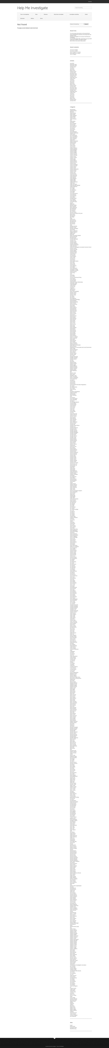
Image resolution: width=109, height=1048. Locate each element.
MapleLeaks (72, 679)
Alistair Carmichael (74, 141)
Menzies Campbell (74, 727)
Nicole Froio (72, 777)
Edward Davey (73, 362)
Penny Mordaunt (73, 819)
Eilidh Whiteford (73, 370)
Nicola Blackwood (73, 776)
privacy (71, 843)
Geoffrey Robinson (74, 427)
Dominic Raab (73, 354)
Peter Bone (72, 824)
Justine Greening (73, 622)
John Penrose (73, 588)
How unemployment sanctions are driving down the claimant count (80, 35)
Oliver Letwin (72, 790)
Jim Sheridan (73, 567)
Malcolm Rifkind (73, 676)
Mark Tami (72, 712)
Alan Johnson (73, 127)
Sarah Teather (73, 898)
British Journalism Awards (75, 235)
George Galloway (73, 431)
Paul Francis (72, 810)
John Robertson (73, 593)
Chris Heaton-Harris (74, 261)
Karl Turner (72, 628)
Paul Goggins (73, 811)
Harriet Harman (73, 479)
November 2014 (73, 65)
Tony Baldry (72, 984)
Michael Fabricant (73, 731)
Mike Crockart (73, 738)
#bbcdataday (72, 109)
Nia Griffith (72, 759)
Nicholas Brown (73, 762)
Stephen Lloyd (73, 938)
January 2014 (73, 72)
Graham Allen (73, 455)
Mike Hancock (73, 742)
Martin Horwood (73, 715)
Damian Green (73, 293)
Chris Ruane (72, 264)
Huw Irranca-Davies (74, 498)
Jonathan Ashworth (74, 604)
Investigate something (74, 14)
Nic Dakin (72, 761)
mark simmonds (73, 709)
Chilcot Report (73, 256)
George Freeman (73, 430)
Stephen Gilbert (73, 934)
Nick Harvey (72, 769)
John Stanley (72, 595)
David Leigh (72, 326)
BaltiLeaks (72, 204)
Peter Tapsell (72, 829)
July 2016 (72, 63)
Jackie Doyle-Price (74, 529)
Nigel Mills (72, 782)
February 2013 (73, 85)
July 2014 (72, 68)
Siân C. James (73, 913)
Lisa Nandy (72, 660)
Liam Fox (72, 655)
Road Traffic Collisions (74, 861)
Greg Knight (72, 469)
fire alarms (72, 401)
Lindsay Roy (72, 659)
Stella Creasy (73, 928)
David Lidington (73, 327)
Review (71, 849)
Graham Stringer (73, 460)
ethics (71, 390)
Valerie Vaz (72, 994)
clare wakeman (73, 53)
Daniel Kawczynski (74, 301)
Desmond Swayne (74, 349)
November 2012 (73, 89)
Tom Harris (72, 982)
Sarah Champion (73, 896)
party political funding (74, 797)
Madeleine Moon (73, 673)
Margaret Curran (73, 684)
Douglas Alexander (74, 356)
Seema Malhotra (73, 904)
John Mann (72, 586)
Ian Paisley (72, 514)
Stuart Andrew (73, 959)
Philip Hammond (73, 835)
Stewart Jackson (73, 958)
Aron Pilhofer (72, 199)
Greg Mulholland (73, 470)
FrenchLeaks (72, 411)
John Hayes (72, 580)
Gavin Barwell (73, 418)
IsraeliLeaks (72, 523)
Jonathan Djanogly (74, 606)
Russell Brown (73, 889)
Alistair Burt (72, 139)
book (71, 225)
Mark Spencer (73, 711)
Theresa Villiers (73, 968)
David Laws (72, 325)
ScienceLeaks (73, 900)
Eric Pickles (72, 388)
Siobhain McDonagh (74, 923)
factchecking (72, 394)
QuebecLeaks (73, 845)
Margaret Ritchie (73, 686)
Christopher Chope (74, 269)
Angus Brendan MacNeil (75, 185)
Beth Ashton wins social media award (77, 40)
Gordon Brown (73, 451)
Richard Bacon (73, 850)
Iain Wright (72, 504)
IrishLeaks (72, 522)
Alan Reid (72, 130)
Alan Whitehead (73, 131)
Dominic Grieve (73, 353)
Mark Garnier (73, 695)
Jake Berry (72, 532)
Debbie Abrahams (73, 343)
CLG (71, 273)
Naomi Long (72, 755)
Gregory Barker (73, 473)
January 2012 (73, 100)
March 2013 (72, 84)
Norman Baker (73, 783)
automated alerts (73, 201)
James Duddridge (73, 537)
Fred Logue (72, 410)
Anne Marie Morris (74, 193)
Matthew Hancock (73, 721)
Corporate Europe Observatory (76, 282)
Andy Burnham (73, 173)
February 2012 (73, 99)
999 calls (72, 111)
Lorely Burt (72, 665)
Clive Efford (72, 276)
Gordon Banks (73, 448)
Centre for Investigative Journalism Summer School (80, 247)
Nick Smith (72, 773)
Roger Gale (72, 875)
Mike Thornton (73, 744)
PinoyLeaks (72, 839)
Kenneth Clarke (73, 636)
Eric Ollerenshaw (73, 387)
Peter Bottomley (73, 825)
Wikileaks (72, 1003)
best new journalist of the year (76, 213)
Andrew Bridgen (73, 150)
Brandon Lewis (73, 227)
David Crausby (73, 313)
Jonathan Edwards (74, 607)
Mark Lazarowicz (73, 702)
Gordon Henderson (74, 452)
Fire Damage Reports (74, 402)
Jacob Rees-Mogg (74, 531)
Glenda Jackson (73, 444)
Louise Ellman (73, 667)
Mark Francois (73, 694)
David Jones (72, 322)
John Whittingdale (73, 599)
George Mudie (73, 434)
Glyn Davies (72, 447)
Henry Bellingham (73, 491)
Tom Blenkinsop (73, 977)
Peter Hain (72, 826)
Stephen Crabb (73, 931)
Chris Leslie (72, 263)
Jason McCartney (73, 545)
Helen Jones (72, 489)
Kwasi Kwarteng (73, 645)
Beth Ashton (72, 214)
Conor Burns (72, 278)
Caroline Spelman (73, 243)
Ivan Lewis (72, 524)
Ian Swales (72, 515)
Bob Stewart (72, 223)
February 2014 (73, 71)
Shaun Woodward (73, 909)
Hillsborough (72, 495)
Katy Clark (72, 631)
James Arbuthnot (73, 533)
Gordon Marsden (73, 453)
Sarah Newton (73, 897)
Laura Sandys (73, 648)
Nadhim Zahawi (73, 751)
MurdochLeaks (73, 750)
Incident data (72, 516)
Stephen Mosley (73, 941)
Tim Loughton (73, 973)
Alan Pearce (72, 129)
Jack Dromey (73, 525)
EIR (71, 371)
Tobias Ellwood (73, 975)
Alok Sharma (72, 143)
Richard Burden (73, 853)
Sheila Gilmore (73, 910)
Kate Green (72, 629)
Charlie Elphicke (73, 251)
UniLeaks (72, 993)
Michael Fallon (73, 733)
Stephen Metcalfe (73, 940)
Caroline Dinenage (74, 239)
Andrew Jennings (73, 155)
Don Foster (72, 355)
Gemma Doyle (73, 423)
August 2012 (72, 92)
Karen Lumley (73, 625)
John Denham (73, 578)
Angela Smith (73, 180)
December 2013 (73, 73)
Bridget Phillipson (73, 232)
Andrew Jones (73, 156)
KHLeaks (72, 643)
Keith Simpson (73, 632)
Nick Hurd (72, 771)
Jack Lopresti (73, 526)
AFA (71, 120)
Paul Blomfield (73, 805)
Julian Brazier (73, 613)
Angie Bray (72, 183)
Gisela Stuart (72, 442)
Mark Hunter (72, 700)
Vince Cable (72, 997)
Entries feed (72, 1026)
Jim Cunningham (73, 558)
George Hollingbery (74, 432)
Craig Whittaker (73, 284)
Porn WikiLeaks (73, 841)
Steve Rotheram (73, 954)
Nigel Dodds (72, 779)
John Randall (73, 590)
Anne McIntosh (73, 195)
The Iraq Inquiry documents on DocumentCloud (80, 33)
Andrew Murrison (73, 162)
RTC (71, 884)
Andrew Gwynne (73, 153)
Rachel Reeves (73, 846)
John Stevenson (73, 596)
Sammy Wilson (73, 893)
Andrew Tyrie (73, 172)
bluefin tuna (72, 219)
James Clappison (73, 536)
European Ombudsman (75, 391)
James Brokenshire (74, 535)
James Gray (72, 538)
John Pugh (72, 589)
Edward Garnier (73, 363)
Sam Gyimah (72, 892)
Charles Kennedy (73, 249)
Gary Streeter (73, 417)
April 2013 (72, 83)
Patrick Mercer (73, 803)
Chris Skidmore (73, 265)
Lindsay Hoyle (73, 658)
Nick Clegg (72, 765)
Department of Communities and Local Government (80, 347)
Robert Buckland (73, 863)
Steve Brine (72, 951)
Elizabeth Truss (73, 375)
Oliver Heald (72, 789)
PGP (71, 831)
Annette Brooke (73, 198)
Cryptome (72, 287)
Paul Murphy (72, 814)
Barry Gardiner (73, 206)
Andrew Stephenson (74, 169)
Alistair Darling (73, 142)
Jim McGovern (73, 564)
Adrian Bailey (73, 116)
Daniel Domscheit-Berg (75, 299)
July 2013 (72, 79)
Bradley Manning (73, 226)
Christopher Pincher (74, 270)
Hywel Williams (73, 501)
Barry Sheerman (73, 207)
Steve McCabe (73, 952)
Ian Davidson (73, 507)
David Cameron (73, 311)
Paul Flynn (72, 808)
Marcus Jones (73, 681)
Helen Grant (72, 488)
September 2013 (73, 77)
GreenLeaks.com (73, 463)
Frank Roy (72, 409)
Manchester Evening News (75, 678)
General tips (72, 424)
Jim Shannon (73, 566)
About (41, 18)
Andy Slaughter (73, 178)
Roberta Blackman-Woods (75, 873)
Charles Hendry (73, 248)
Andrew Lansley (73, 157)
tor (70, 987)
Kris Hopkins (72, 644)
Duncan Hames (73, 359)
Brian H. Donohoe (73, 230)
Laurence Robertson (74, 649)
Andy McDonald (73, 176)
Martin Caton (72, 714)
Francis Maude (73, 404)
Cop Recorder (73, 280)
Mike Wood (72, 748)
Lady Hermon (73, 646)
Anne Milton (72, 197)
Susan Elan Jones (74, 960)
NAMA (71, 754)
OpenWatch (72, 792)
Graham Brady (73, 456)
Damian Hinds (73, 294)
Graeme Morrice (73, 454)
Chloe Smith (72, 257)
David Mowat (72, 329)
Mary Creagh (72, 718)
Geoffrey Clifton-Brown (74, 425)
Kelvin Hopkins (73, 635)
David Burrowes (73, 310)
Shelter (71, 911)
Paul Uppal (72, 815)
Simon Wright (73, 921)
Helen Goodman (73, 487)
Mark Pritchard (73, 707)
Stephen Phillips (73, 944)
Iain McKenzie (73, 502)
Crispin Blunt (72, 285)
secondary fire (73, 903)
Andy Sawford (73, 177)
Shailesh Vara (73, 906)
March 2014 (72, 70)
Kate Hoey (72, 630)
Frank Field (72, 408)
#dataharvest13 (73, 110)
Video (36, 14)
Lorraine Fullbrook (74, 666)
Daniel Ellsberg (73, 300)
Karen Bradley (73, 623)
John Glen (72, 579)
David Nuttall (72, 332)
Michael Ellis (72, 730)
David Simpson (73, 335)
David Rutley (72, 334)
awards (71, 202)
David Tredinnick (73, 338)
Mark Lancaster (73, 701)
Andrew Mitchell (73, 160)
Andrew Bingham (73, 149)
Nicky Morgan (73, 775)
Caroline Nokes (73, 242)
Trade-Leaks (72, 989)
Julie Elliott (72, 618)
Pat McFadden (73, 800)
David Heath (72, 320)
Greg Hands (72, 468)
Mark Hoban (72, 699)
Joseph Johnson (73, 611)
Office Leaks (72, 785)
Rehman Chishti (73, 848)
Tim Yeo (71, 974)
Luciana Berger (73, 669)
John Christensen (73, 575)
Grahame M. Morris (74, 462)
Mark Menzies (73, 704)
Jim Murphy (72, 565)
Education (22, 18)
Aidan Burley (72, 121)
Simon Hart (72, 917)
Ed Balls (71, 360)
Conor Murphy (73, 279)
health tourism (73, 483)
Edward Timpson (73, 368)
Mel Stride (72, 726)
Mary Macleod (73, 720)
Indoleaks (72, 518)
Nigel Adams (72, 778)
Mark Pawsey (73, 705)
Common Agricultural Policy (75, 277)
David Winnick (73, 340)
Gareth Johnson (73, 415)
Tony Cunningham (74, 986)
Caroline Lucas (73, 241)
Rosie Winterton (73, 882)
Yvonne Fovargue (73, 1015)
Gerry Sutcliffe (73, 441)
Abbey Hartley (73, 113)
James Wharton (73, 542)
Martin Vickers (73, 716)
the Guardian (72, 966)
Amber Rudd (72, 145)
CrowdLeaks (72, 286)
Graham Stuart (73, 461)
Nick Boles (72, 764)
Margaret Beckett (73, 683)
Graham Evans (73, 458)
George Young (73, 437)
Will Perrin (72, 1005)
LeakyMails (72, 651)
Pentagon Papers (73, 820)
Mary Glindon (73, 719)
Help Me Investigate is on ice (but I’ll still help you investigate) (80, 37)
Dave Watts (72, 305)
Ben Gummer (73, 209)
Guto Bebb (72, 475)
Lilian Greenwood (73, 656)
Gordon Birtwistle (73, 449)
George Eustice (73, 428)
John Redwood (73, 592)
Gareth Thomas (73, 416)
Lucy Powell (72, 670)
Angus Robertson (73, 186)
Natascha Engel (73, 756)
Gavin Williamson (73, 421)
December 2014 (73, 64)
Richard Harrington (74, 857)
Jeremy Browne (73, 550)
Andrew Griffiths (73, 152)
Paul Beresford (73, 804)
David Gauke (72, 317)
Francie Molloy (73, 403)
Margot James (73, 687)
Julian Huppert (73, 614)
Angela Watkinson (74, 181)
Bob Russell (72, 222)
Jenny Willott (72, 549)
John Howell (72, 583)
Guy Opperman (73, 476)
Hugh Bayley (72, 496)
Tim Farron (72, 972)
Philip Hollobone (73, 836)
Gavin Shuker (73, 420)
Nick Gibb (72, 768)
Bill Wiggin (72, 216)
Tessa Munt (72, 963)
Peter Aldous (72, 822)
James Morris (73, 539)
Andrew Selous (73, 166)
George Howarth (73, 433)
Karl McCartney (73, 627)
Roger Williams (73, 877)
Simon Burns (72, 914)
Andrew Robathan (74, 164)
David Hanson (73, 319)
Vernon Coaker (73, 995)
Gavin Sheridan (73, 419)
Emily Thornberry (73, 376)
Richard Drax (73, 854)
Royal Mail (72, 883)
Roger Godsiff (73, 876)
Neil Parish (72, 758)
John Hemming (73, 582)
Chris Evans (72, 260)
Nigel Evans (72, 780)
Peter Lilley (72, 827)
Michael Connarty (73, 728)
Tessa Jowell (72, 962)
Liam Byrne (72, 653)
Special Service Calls (74, 926)
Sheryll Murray (73, 912)
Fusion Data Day (73, 413)
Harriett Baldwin (73, 480)
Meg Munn (72, 724)
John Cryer (72, 576)
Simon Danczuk (73, 916)
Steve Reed (72, 953)
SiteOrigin (62, 1046)
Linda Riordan (73, 657)
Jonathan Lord (73, 609)
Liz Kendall (72, 663)
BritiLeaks (72, 234)
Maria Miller (72, 690)
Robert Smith (73, 869)
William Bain (72, 1007)
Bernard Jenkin (73, 212)
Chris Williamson (73, 268)
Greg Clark (72, 467)
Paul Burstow (73, 806)
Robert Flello (72, 864)
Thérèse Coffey (73, 969)
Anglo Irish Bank (73, 184)
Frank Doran (72, 406)
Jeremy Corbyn (73, 551)
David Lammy (73, 324)
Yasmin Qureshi (73, 1012)
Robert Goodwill (73, 866)
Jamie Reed (72, 543)
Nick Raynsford (73, 772)
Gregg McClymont (74, 472)
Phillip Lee (72, 838)
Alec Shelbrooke (73, 135)
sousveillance (73, 924)
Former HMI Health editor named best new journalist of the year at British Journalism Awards (81, 39)
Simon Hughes (73, 918)
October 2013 (73, 76)
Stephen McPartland (74, 939)
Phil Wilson (72, 832)
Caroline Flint (73, 240)
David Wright (72, 341)
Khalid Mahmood (73, 642)
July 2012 (72, 93)
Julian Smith (72, 616)
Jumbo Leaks (73, 620)
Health (86, 14)
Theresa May (73, 967)
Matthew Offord (73, 722)
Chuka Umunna (73, 271)
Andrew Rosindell (73, 165)
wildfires (71, 1004)
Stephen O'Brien (73, 942)
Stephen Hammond (74, 935)
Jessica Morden (73, 557)
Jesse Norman (73, 554)
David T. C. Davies (74, 336)
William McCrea (73, 1010)
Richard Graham (73, 856)
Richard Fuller (73, 855)
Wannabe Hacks (73, 1000)
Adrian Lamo (72, 117)
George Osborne (73, 435)
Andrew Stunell (73, 170)
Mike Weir (72, 747)
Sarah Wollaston (73, 899)
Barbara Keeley (73, 205)
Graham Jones (73, 459)
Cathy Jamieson (73, 246)
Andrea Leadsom (73, 148)
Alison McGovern (73, 137)
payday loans (73, 818)
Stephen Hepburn (73, 937)
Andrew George (73, 151)
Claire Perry (72, 272)
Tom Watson (72, 983)
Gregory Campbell (74, 474)
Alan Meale (72, 128)
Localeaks (72, 664)
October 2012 (73, 90)
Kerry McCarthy (73, 637)
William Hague (73, 1009)
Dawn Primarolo (73, 342)
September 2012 (73, 91)
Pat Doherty (72, 798)
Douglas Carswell (73, 357)
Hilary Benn (72, 494)
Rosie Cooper (73, 881)
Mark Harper (72, 697)
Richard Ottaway (73, 859)
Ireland (71, 521)
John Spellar (72, 594)
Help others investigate (58, 14)
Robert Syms (72, 870)
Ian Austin (72, 505)
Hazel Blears (72, 481)
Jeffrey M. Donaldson (74, 546)
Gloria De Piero (73, 446)
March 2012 (72, 98)
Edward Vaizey (73, 369)
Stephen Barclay (73, 930)
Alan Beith (72, 122)
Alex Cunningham (73, 136)
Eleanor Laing (73, 373)
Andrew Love (73, 158)
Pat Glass (72, 799)
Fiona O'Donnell (73, 399)
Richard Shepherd (74, 860)
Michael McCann (73, 734)
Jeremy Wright (73, 553)
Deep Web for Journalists (75, 345)
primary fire (72, 842)
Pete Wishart (72, 821)
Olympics (90, 1)
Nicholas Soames (73, 763)
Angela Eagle (73, 179)
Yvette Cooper (73, 1014)
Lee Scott (72, 652)
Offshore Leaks (73, 786)
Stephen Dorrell (73, 932)
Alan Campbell (73, 123)
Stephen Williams (73, 948)
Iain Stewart (72, 503)
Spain (71, 925)
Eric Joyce (72, 385)
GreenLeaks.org (73, 465)
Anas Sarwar (72, 146)
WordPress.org (73, 1028)
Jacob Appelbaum (73, 530)
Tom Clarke (72, 980)
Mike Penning (73, 743)
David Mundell (73, 331)
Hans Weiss (72, 477)
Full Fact (72, 412)
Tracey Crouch (73, 988)
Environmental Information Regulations (78, 384)
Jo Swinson (72, 568)
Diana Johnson (73, 350)
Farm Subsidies (73, 395)
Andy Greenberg (73, 174)
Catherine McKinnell (74, 244)
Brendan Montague (74, 228)
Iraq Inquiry (72, 519)
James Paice (72, 540)
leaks (71, 650)
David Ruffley (73, 333)
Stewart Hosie (73, 956)
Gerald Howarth (73, 439)
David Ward (72, 339)
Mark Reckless (73, 708)
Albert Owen (72, 134)
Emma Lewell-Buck (74, 377)
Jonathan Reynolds (74, 610)
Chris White (72, 266)
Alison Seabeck (73, 138)
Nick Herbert (72, 770)
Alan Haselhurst (73, 125)
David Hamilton (73, 318)
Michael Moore (73, 736)
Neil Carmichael (73, 757)
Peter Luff (72, 828)
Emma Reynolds (73, 378)
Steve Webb (72, 955)
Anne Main (72, 192)
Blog (71, 218)
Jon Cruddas (72, 602)
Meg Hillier (72, 723)
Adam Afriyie (72, 114)
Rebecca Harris (73, 847)
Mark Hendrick (73, 698)
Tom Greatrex (73, 981)
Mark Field (72, 693)
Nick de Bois (72, 766)
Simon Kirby (72, 919)
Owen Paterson (73, 793)
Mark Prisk (72, 706)
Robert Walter (73, 871)
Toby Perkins (72, 976)
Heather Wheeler (73, 484)
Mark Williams (73, 713)
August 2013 (72, 78)
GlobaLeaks (72, 445)
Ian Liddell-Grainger (74, 509)
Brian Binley (72, 229)
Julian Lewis (72, 615)
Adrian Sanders (73, 118)
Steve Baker (72, 949)
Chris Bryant (72, 258)
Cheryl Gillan (72, 254)
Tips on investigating (24, 14)
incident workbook (74, 517)
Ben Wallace (72, 211)
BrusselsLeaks (73, 237)
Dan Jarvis (72, 297)
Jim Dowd (72, 560)
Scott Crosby (72, 902)
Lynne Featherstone (74, 672)
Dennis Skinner (73, 346)
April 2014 (72, 69)
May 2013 (72, 82)
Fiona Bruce (72, 397)
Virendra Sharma (73, 998)
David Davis (72, 314)
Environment (72, 383)
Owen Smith (72, 794)
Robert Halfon (73, 867)
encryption (72, 380)
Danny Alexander (73, 304)
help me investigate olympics (76, 490)
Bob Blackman (73, 221)
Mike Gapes (72, 741)
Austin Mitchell (73, 200)
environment (72, 382)
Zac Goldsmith (73, 1016)
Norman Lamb (73, 784)
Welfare (32, 18)
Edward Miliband (73, 366)
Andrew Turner (73, 171)
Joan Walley (72, 569)
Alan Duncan (72, 124)
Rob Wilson (72, 862)
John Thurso (72, 597)
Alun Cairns (72, 144)
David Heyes (72, 321)
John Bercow (72, 574)
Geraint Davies (73, 438)
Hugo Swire (72, 497)
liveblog (71, 662)
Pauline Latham (73, 817)
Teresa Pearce (73, 961)
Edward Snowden (73, 367)
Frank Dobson (73, 405)
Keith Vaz (72, 634)
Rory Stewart (72, 879)
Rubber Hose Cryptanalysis (75, 885)
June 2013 (72, 80)
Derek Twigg (72, 348)
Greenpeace (72, 466)
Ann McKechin (73, 190)
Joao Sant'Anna (73, 571)
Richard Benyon (73, 852)
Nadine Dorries (73, 752)
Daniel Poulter (73, 303)
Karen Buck (72, 624)
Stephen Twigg (73, 947)
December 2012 (73, 87)
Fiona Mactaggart (73, 398)
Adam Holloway (73, 115)
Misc (71, 749)
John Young (72, 601)
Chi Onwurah (73, 255)
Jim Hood (72, 563)
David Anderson (73, 307)
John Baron (72, 573)
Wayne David (73, 1001)
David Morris (72, 328)
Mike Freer (72, 740)
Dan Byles (72, 296)
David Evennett (73, 315)
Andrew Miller (73, 159)
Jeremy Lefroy (73, 552)
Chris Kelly (72, 262)
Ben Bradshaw (73, 208)
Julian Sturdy (72, 617)
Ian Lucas (72, 510)
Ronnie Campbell (73, 878)
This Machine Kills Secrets (75, 970)
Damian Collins (73, 292)
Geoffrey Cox (73, 426)
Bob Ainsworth (73, 220)
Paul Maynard (73, 813)
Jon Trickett (72, 603)
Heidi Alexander (73, 486)
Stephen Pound (73, 945)
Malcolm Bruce (73, 674)
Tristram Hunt (73, 991)
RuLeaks (72, 886)
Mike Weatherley (73, 745)
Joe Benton (72, 572)
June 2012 (72, 94)
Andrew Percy (73, 163)
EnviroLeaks (72, 381)
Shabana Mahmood (74, 905)
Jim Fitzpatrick (73, 561)
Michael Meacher (73, 735)
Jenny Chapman (73, 547)
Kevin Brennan (73, 641)
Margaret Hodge (73, 685)
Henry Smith (72, 493)
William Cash (73, 1008)
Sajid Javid (72, 891)
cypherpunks (72, 289)
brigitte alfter (72, 233)
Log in (71, 1025)
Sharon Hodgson (73, 907)
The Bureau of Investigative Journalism (78, 965)
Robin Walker (73, 874)
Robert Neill (72, 868)
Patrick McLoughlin (74, 801)
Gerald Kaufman (73, 440)
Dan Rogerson (73, 298)
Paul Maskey (72, 812)
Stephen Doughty (73, 933)
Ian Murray (72, 512)
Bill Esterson (72, 215)
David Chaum (73, 312)
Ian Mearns (72, 511)
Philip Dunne (72, 834)
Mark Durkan (72, 691)
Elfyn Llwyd (72, 374)
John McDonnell (73, 587)
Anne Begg (72, 191)
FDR (71, 396)
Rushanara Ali (73, 888)
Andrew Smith (73, 167)
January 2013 (73, 86)
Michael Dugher (73, 729)
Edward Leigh (73, 364)
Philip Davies (72, 833)
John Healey (72, 581)
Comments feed (73, 1027)
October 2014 (73, 66)
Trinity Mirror (72, 990)
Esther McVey (73, 389)
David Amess (73, 306)
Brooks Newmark (73, 236)
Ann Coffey (72, 188)
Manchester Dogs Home (75, 677)
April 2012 (72, 97)
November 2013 (73, 75)
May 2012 (72, 96)
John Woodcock (73, 600)
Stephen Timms (73, 946)
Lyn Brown (72, 671)
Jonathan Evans (73, 608)
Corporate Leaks (73, 283)
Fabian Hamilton (73, 392)
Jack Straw (72, 528)
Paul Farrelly (72, 807)
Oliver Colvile (73, 787)
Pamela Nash (73, 796)
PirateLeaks (72, 840)
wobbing (72, 1011)
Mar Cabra (72, 680)
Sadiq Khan (72, 890)
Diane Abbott (72, 352)
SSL (71, 927)
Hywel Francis (73, 500)
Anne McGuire (73, 194)
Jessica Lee (72, 556)
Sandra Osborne (73, 895)
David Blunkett (73, 308)
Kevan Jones (72, 638)
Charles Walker (73, 250)
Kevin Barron (72, 639)
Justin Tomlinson (73, 621)
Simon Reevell (73, 920)
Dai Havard (72, 290)
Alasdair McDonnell (74, 132)
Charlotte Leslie (73, 253)
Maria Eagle (72, 688)
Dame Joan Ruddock (74, 291)
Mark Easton (72, 692)
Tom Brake (72, 979)
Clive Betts (72, 275)
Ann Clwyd (72, 187)
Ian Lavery (72, 508)
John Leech (72, 585)
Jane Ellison (72, 544)
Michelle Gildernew (74, 737)
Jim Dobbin (72, 559)
